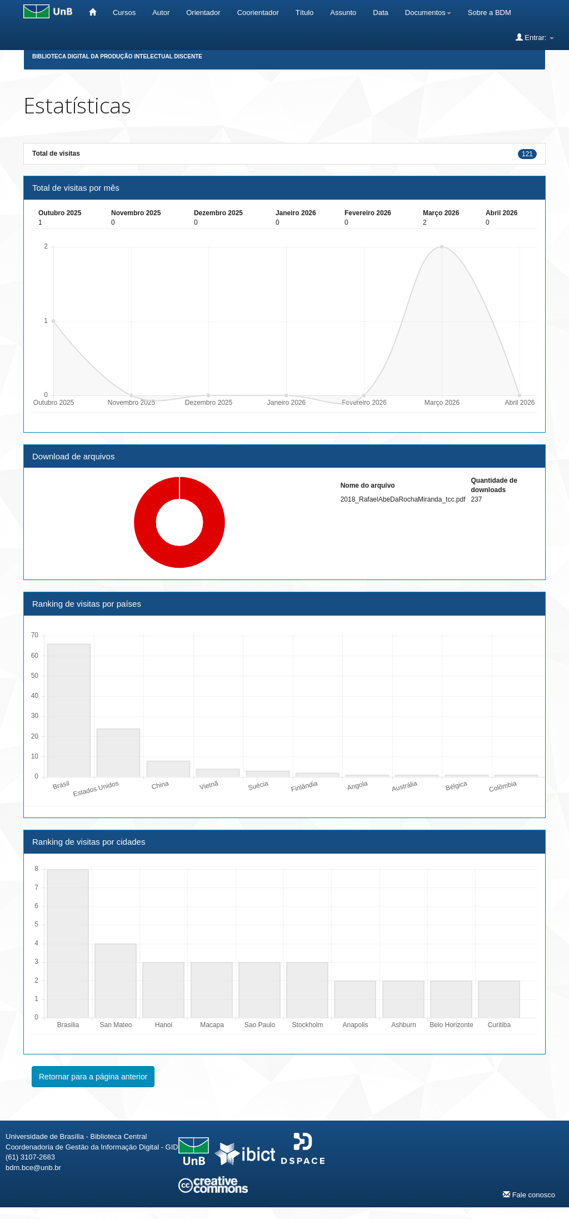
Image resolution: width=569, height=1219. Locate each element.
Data (380, 12)
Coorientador (258, 12)
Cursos (124, 12)
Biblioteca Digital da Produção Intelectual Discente (117, 56)
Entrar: (535, 37)
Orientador (203, 12)
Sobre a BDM (489, 12)
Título (305, 12)
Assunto (343, 12)
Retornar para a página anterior (93, 1076)
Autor (160, 12)
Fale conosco (529, 1194)
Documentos (428, 12)
